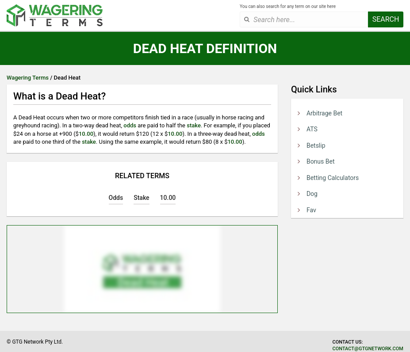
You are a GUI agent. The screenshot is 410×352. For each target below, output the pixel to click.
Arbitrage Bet (324, 113)
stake (194, 125)
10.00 (86, 133)
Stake (141, 197)
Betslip (316, 145)
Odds (116, 197)
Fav (311, 210)
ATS (312, 129)
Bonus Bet (321, 161)
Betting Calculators (333, 177)
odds (129, 125)
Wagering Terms (28, 77)
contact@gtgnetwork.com (368, 349)
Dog (312, 193)
